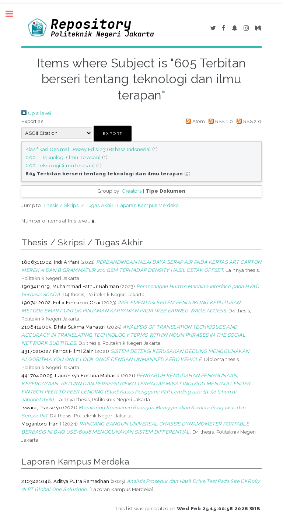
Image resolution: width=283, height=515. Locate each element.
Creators (132, 191)
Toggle (13, 14)
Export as (32, 121)
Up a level (36, 113)
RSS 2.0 (248, 121)
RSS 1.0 (219, 121)
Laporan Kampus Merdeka (148, 205)
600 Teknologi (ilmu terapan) (60, 165)
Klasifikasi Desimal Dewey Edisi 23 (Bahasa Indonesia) (88, 149)
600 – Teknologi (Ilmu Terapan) (63, 157)
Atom (194, 121)
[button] (113, 133)
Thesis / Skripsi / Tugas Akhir (78, 205)
